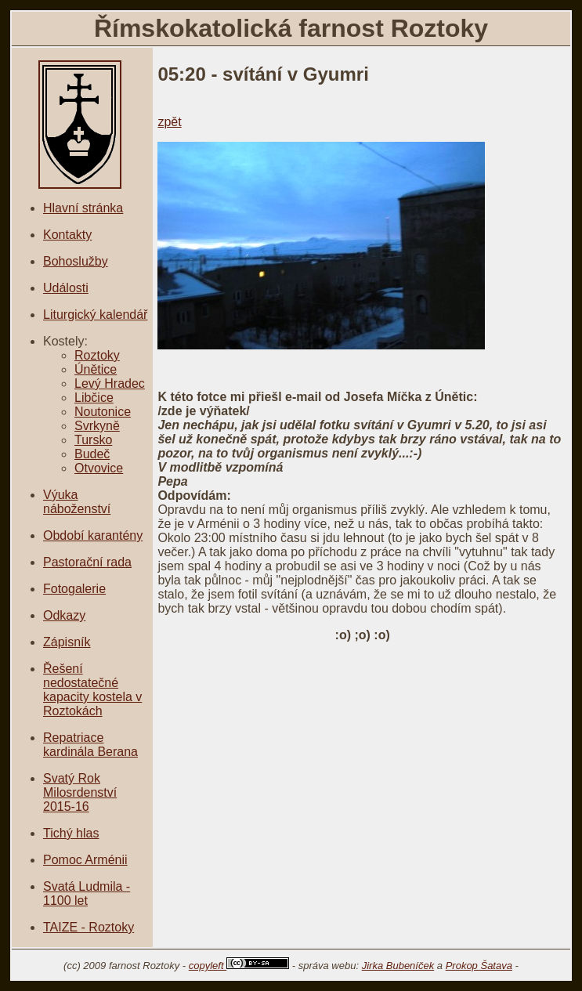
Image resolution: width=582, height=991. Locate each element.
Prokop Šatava (479, 965)
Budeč (92, 454)
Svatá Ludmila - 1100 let (86, 893)
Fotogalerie (74, 588)
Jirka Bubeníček (398, 965)
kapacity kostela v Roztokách (92, 704)
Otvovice (98, 468)
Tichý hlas (71, 833)
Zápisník (66, 642)
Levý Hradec (109, 383)
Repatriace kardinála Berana (90, 744)
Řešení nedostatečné (80, 675)
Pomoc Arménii (85, 859)
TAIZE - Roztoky (88, 927)
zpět (169, 121)
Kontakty (67, 234)
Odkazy (64, 615)
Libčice (94, 397)
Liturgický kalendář (95, 314)
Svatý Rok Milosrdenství (80, 785)
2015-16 (66, 806)
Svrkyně (97, 425)
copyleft (239, 965)
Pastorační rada (87, 562)
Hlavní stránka (83, 208)
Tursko (93, 440)
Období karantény (93, 535)
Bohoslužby (75, 261)
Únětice (95, 369)
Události (66, 288)
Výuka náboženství (76, 501)
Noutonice (102, 411)
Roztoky (97, 355)
